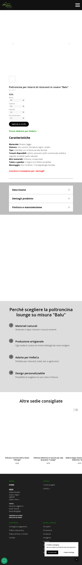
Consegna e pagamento (18, 526)
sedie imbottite (14, 492)
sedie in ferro (14, 499)
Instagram (47, 537)
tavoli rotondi (14, 509)
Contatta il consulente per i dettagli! (26, 171)
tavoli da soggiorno (16, 506)
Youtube (46, 541)
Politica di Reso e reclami (18, 534)
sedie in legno (14, 495)
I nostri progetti (49, 485)
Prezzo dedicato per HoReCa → (24, 131)
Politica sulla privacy (16, 530)
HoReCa (46, 488)
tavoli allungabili (15, 511)
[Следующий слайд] (69, 43)
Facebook (47, 534)
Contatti (12, 537)
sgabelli (12, 497)
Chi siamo (47, 526)
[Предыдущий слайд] (12, 43)
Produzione (47, 530)
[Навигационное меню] (77, 5)
